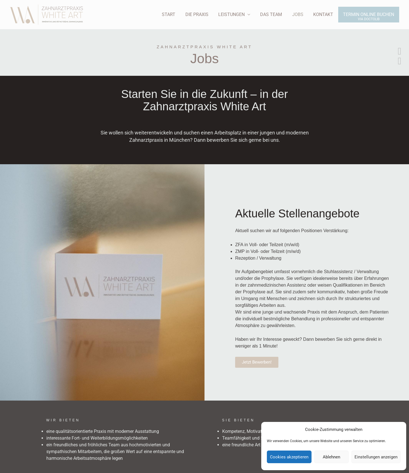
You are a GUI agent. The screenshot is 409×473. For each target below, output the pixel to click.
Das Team (274, 14)
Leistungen (235, 14)
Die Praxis (201, 14)
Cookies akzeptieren (289, 457)
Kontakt (325, 14)
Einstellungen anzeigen (376, 457)
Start (174, 14)
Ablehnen (331, 457)
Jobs (300, 14)
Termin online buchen (369, 14)
